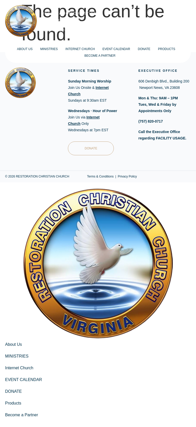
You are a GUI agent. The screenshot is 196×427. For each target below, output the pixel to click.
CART (186, 21)
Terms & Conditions (100, 176)
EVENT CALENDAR (116, 49)
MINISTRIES (49, 49)
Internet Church (80, 49)
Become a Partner (100, 55)
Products (166, 49)
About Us (25, 49)
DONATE (144, 49)
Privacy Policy (127, 176)
